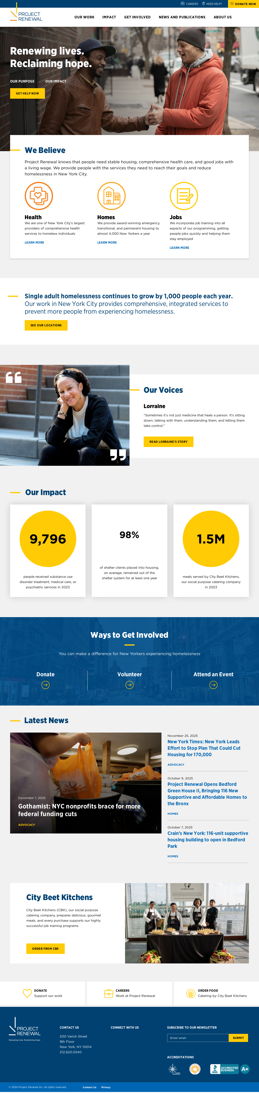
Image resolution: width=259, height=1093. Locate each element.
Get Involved (139, 17)
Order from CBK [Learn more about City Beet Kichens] (45, 950)
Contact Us (89, 1088)
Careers (125, 991)
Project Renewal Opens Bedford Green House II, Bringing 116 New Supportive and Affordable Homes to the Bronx (207, 794)
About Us (225, 17)
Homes (173, 814)
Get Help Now (27, 93)
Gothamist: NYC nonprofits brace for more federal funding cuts (79, 811)
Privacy (105, 1088)
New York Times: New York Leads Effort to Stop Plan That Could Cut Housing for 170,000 (204, 749)
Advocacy (26, 825)
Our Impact (58, 81)
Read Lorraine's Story (169, 442)
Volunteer (129, 681)
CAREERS (192, 3)
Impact (111, 17)
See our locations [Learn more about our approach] (46, 325)
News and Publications (184, 17)
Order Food (210, 991)
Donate (45, 681)
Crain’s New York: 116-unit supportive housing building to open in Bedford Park (208, 840)
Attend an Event (213, 681)
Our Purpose (25, 81)
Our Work (86, 17)
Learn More (37, 242)
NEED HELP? (214, 3)
